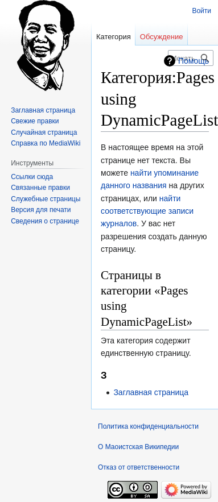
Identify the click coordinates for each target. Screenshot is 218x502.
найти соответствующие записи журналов (147, 211)
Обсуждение (161, 36)
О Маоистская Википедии (138, 447)
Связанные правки (40, 188)
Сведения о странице (45, 221)
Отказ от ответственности (138, 467)
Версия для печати (41, 210)
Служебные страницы (45, 199)
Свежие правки (35, 121)
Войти (201, 11)
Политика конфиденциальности (148, 426)
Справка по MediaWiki (45, 143)
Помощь (193, 60)
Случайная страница (44, 132)
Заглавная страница (150, 392)
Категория (113, 36)
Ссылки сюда (32, 177)
